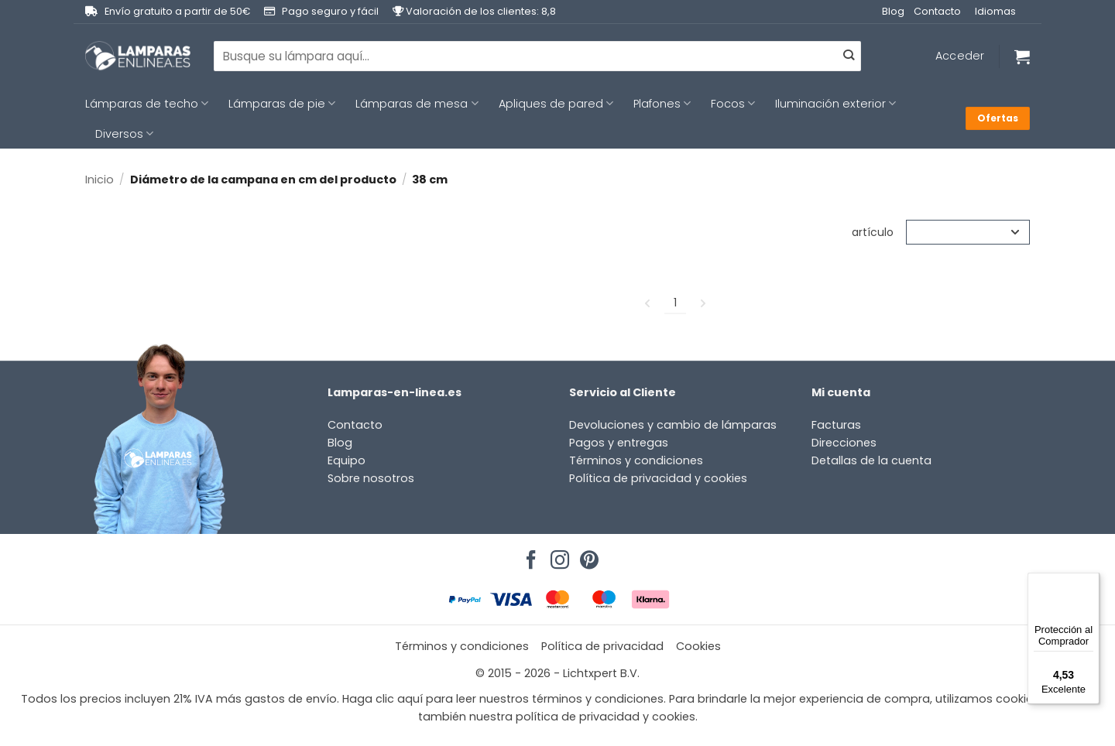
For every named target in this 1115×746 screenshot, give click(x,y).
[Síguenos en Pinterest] (587, 556)
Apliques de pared (556, 103)
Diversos (124, 134)
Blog (893, 11)
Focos (733, 103)
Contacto (937, 11)
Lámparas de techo (146, 103)
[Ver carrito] (1022, 56)
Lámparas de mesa (416, 103)
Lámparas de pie (281, 103)
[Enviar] (848, 56)
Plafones (662, 103)
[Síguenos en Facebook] (529, 556)
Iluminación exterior (835, 103)
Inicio (99, 179)
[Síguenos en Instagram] (557, 556)
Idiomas (995, 11)
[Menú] (1090, 582)
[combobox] (537, 55)
